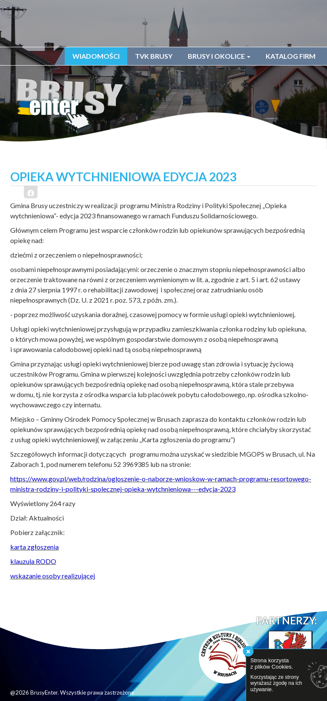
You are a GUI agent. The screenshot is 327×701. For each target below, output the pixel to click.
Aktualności (46, 518)
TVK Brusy (153, 56)
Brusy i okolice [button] (219, 56)
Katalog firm (291, 56)
